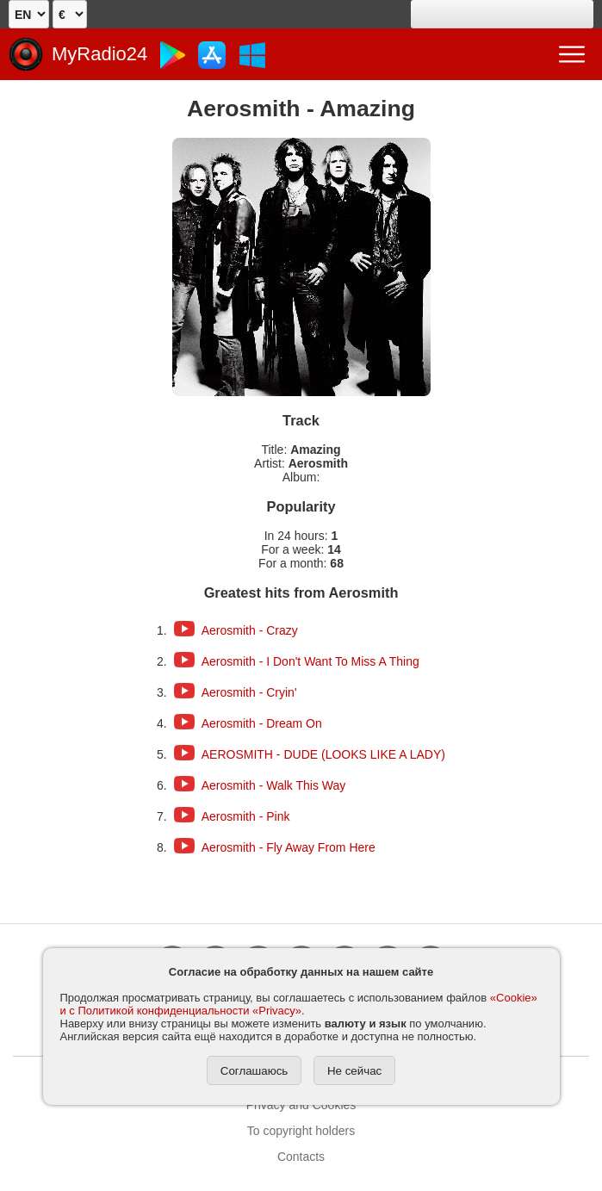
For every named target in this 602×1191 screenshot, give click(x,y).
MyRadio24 (99, 54)
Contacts (301, 1156)
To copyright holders (301, 1131)
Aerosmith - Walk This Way (274, 785)
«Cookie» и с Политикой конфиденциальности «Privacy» (298, 1004)
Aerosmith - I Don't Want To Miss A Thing (310, 661)
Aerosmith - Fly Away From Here (288, 847)
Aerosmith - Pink (246, 816)
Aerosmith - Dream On (262, 723)
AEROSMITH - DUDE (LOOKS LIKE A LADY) (323, 754)
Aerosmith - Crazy (250, 630)
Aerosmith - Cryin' (249, 692)
